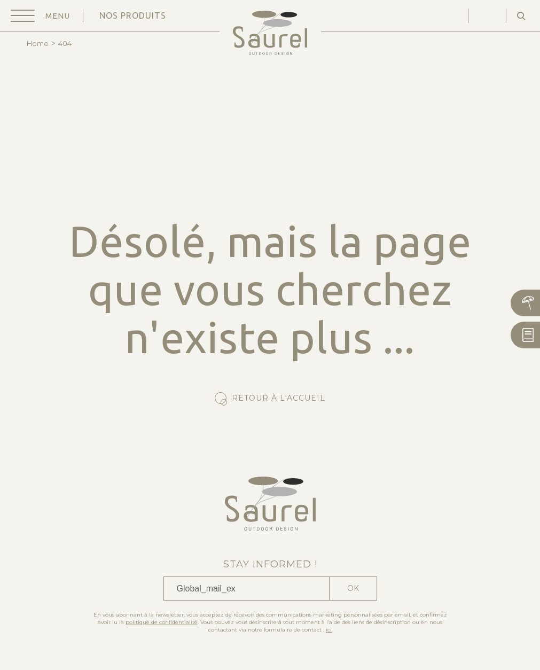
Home (38, 43)
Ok (353, 588)
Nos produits (132, 15)
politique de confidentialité (162, 622)
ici (329, 629)
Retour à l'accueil (278, 398)
